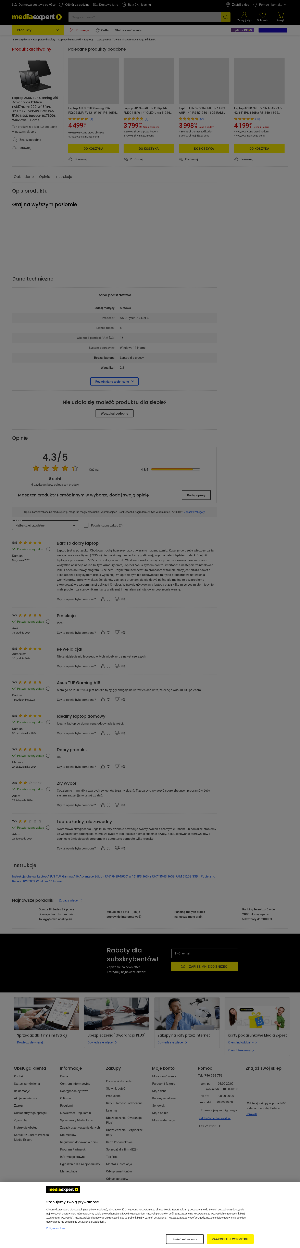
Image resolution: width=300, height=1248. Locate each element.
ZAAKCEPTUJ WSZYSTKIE (230, 1239)
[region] (150, 1215)
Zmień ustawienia (185, 1239)
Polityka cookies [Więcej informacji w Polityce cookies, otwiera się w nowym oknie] (55, 1228)
